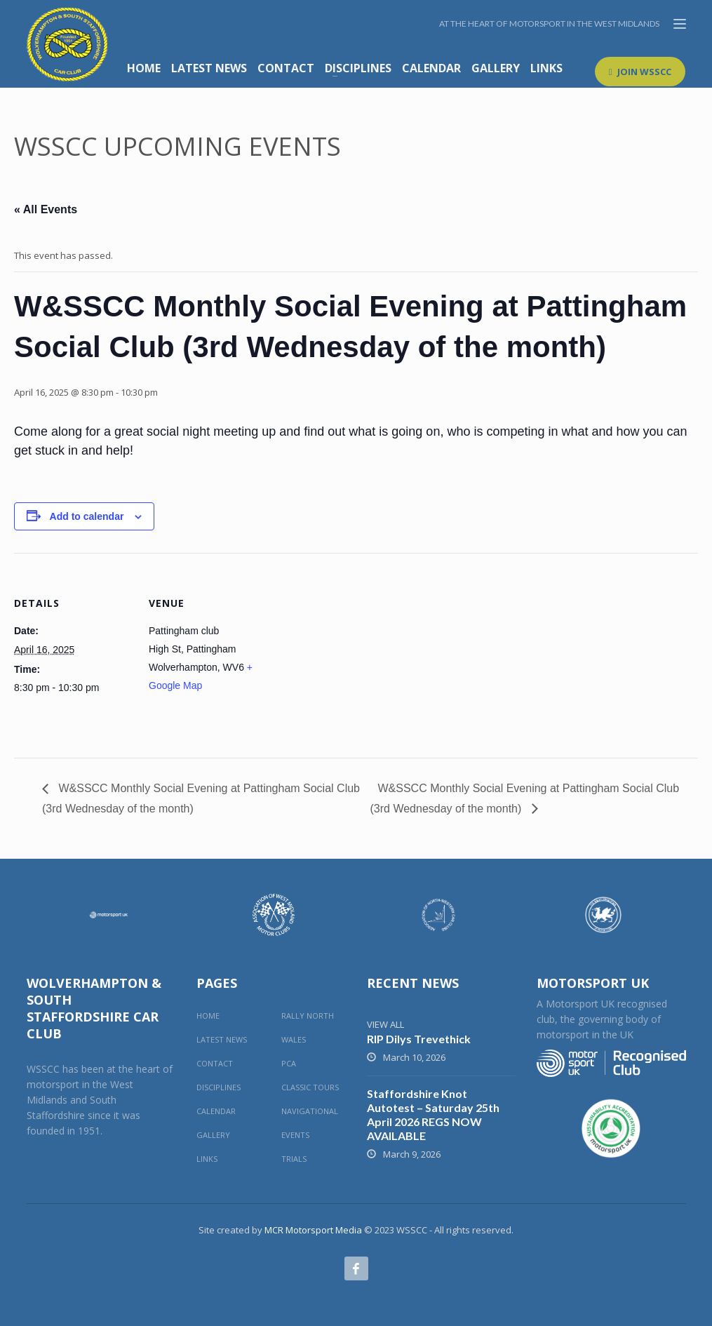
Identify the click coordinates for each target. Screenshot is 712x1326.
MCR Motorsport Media (313, 1230)
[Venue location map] (357, 650)
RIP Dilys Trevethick (419, 1038)
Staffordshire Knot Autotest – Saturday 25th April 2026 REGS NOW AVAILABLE (433, 1114)
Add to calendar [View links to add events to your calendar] (87, 516)
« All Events (45, 209)
